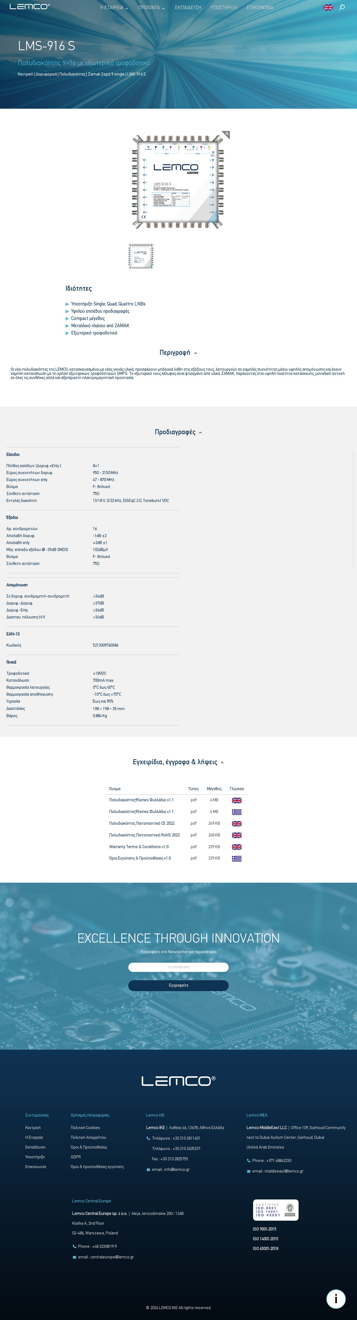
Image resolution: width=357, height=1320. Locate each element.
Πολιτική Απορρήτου (88, 1138)
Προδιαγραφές (178, 432)
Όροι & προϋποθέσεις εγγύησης (97, 1167)
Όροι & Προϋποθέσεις (89, 1148)
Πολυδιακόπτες (72, 74)
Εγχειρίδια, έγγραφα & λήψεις (178, 762)
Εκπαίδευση (188, 8)
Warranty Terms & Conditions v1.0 (138, 847)
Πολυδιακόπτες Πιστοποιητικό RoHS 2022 (144, 835)
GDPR (76, 1157)
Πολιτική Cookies (85, 1128)
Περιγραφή (179, 353)
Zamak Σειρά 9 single (106, 74)
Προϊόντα (152, 8)
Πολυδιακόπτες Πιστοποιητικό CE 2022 (141, 824)
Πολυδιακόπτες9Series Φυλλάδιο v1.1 (141, 800)
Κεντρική (25, 74)
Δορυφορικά (46, 74)
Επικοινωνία (260, 8)
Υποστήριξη (224, 8)
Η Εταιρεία (114, 8)
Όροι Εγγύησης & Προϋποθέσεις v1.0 (140, 858)
